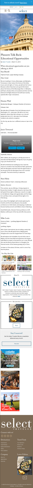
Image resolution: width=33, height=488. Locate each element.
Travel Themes (4, 444)
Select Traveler (6, 62)
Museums (19, 446)
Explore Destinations (5, 446)
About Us (3, 457)
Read (16, 326)
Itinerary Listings (21, 448)
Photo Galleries (4, 450)
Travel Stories (4, 442)
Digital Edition (4, 459)
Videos (2, 448)
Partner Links (20, 444)
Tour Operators (20, 442)
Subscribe (16, 344)
